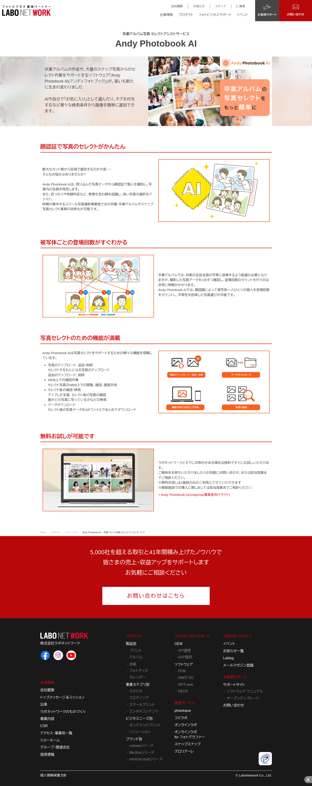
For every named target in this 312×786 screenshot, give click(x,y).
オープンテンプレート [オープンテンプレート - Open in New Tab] (243, 698)
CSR (44, 726)
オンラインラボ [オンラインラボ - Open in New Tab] (185, 725)
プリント (135, 650)
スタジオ (135, 691)
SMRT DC (186, 678)
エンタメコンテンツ (143, 711)
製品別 (131, 644)
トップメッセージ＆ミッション (62, 697)
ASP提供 (185, 657)
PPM (182, 671)
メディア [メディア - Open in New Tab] (220, 6)
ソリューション (140, 732)
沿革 (43, 704)
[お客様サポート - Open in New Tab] (267, 10)
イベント (242, 15)
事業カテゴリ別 (137, 684)
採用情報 (47, 754)
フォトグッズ (138, 671)
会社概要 (177, 6)
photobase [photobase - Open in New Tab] (182, 710)
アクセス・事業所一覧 (56, 733)
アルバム (136, 657)
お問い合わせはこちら (156, 596)
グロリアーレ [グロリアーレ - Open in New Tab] (184, 751)
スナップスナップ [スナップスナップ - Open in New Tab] (187, 744)
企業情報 (166, 15)
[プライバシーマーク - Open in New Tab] (265, 758)
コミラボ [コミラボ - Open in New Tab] (180, 718)
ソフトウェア (183, 664)
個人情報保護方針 (53, 775)
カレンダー (137, 677)
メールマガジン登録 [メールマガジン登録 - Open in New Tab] (238, 665)
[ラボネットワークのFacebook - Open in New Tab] (45, 655)
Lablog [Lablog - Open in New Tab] (228, 658)
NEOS (183, 691)
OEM (178, 644)
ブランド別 (134, 739)
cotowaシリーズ (141, 746)
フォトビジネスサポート (214, 15)
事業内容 (47, 719)
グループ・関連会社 (55, 747)
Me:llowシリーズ (141, 752)
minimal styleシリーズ (146, 759)
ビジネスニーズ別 (139, 718)
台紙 (132, 664)
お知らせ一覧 (233, 651)
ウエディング (139, 698)
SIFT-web (185, 684)
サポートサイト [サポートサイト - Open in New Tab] (234, 685)
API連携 (184, 650)
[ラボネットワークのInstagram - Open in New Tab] (58, 655)
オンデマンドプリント (145, 725)
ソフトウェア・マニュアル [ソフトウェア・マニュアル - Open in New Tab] (245, 691)
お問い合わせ (233, 705)
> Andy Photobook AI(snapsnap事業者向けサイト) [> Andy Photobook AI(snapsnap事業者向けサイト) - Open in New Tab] (194, 495)
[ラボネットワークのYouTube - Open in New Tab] (71, 655)
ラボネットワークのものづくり (63, 712)
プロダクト (185, 15)
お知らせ (198, 6)
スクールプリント (142, 705)
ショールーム (50, 740)
